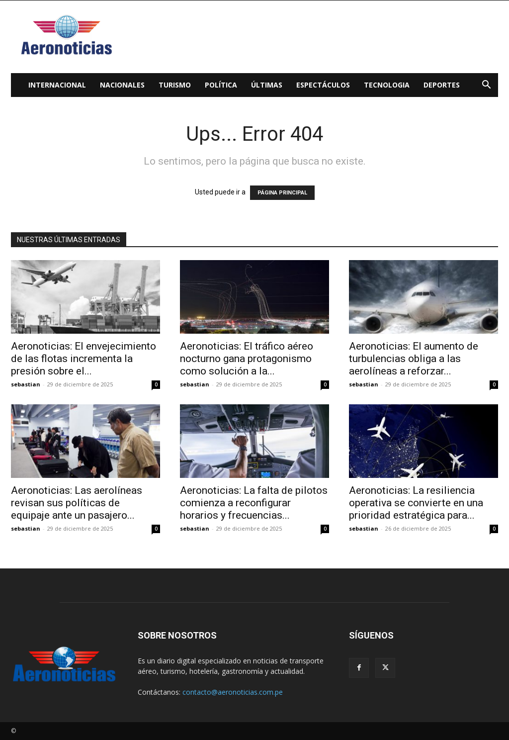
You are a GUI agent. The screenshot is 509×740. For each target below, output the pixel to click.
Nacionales (122, 85)
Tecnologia (387, 85)
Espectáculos (323, 85)
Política (221, 85)
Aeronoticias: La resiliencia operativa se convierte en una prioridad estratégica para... (416, 502)
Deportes (442, 85)
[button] (486, 86)
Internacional (57, 85)
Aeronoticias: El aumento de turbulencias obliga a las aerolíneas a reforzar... (413, 358)
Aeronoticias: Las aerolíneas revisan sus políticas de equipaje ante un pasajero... (76, 502)
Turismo (175, 85)
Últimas (266, 85)
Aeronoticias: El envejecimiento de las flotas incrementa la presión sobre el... (83, 358)
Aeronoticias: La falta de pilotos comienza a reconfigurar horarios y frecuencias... (254, 502)
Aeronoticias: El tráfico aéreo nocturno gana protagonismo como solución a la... (246, 358)
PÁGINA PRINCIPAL (282, 192)
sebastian (25, 384)
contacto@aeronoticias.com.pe (232, 692)
